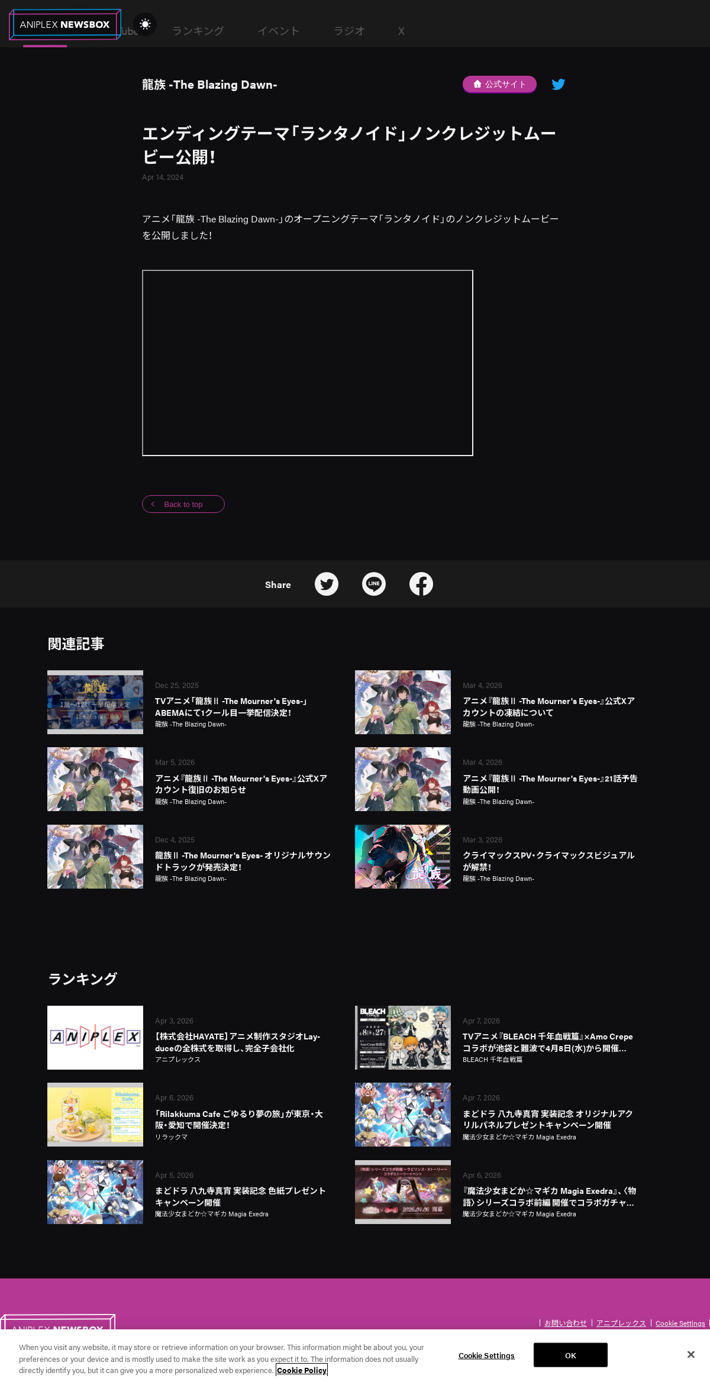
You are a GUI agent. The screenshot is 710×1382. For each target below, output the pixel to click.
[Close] (691, 1361)
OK (570, 1361)
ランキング (380, 30)
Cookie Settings (680, 1322)
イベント (461, 30)
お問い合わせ (565, 1322)
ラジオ (532, 30)
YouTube (302, 30)
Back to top (183, 504)
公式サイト (500, 84)
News (228, 31)
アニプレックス (621, 1322)
